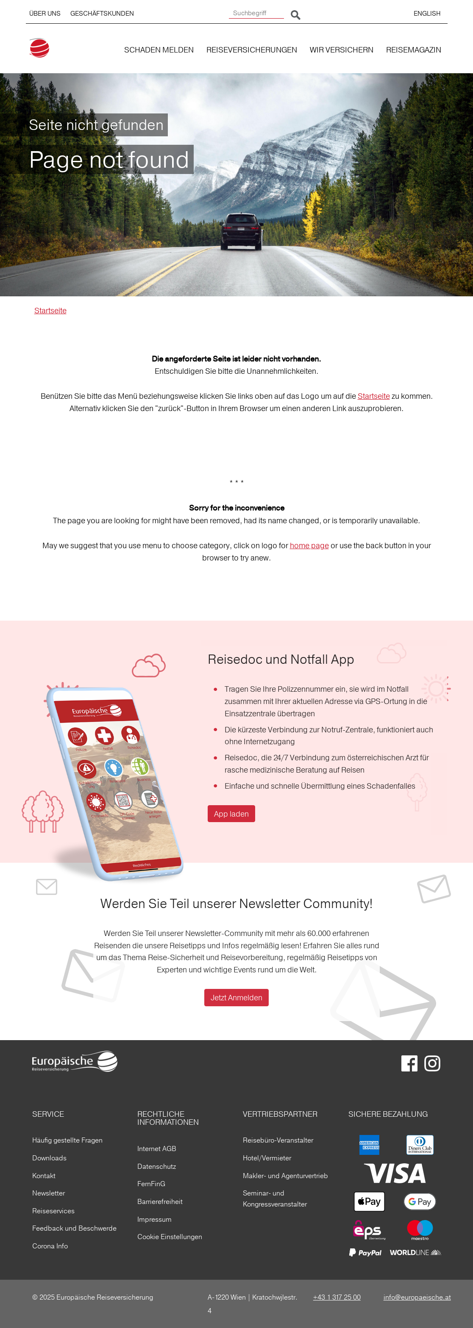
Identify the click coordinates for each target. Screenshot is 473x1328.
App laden (231, 814)
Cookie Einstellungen (169, 1236)
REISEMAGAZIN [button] (413, 50)
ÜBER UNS (45, 13)
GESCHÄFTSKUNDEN (102, 13)
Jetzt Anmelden (236, 997)
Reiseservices (53, 1211)
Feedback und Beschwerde (74, 1228)
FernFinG (151, 1183)
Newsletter (48, 1193)
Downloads (49, 1158)
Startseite (50, 310)
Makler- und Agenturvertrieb (285, 1175)
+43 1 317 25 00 (337, 1297)
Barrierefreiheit (160, 1201)
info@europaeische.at (417, 1297)
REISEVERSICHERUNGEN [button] (251, 50)
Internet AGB (156, 1148)
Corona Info (50, 1246)
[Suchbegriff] (256, 13)
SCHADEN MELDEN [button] (159, 50)
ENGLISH (427, 13)
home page (309, 545)
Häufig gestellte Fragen (67, 1140)
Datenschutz (156, 1166)
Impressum (154, 1219)
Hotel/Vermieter (267, 1158)
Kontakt (44, 1175)
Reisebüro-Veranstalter (278, 1140)
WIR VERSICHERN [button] (341, 50)
